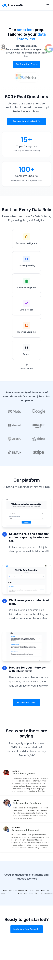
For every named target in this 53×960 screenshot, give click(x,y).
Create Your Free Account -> (26, 929)
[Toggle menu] (48, 5)
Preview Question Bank (26, 121)
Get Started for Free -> (27, 64)
